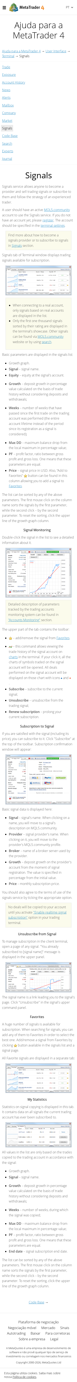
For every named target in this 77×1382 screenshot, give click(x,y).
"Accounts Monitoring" (24, 620)
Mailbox (8, 105)
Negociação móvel (22, 1327)
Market (7, 120)
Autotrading (16, 1333)
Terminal (8, 56)
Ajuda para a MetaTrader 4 (21, 51)
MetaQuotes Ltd (51, 1362)
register (48, 220)
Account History (13, 82)
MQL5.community (57, 210)
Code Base (10, 136)
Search (7, 143)
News (6, 90)
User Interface (56, 51)
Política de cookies (24, 1377)
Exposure (9, 74)
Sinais (64, 1327)
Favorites (15, 486)
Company (9, 113)
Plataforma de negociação (38, 1322)
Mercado (48, 1327)
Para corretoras (57, 1333)
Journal (7, 158)
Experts (7, 151)
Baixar (35, 1333)
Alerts (6, 97)
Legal (54, 1339)
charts (13, 657)
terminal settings (53, 225)
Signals (17, 245)
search (46, 342)
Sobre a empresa (32, 1339)
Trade (6, 67)
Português (67, 7)
